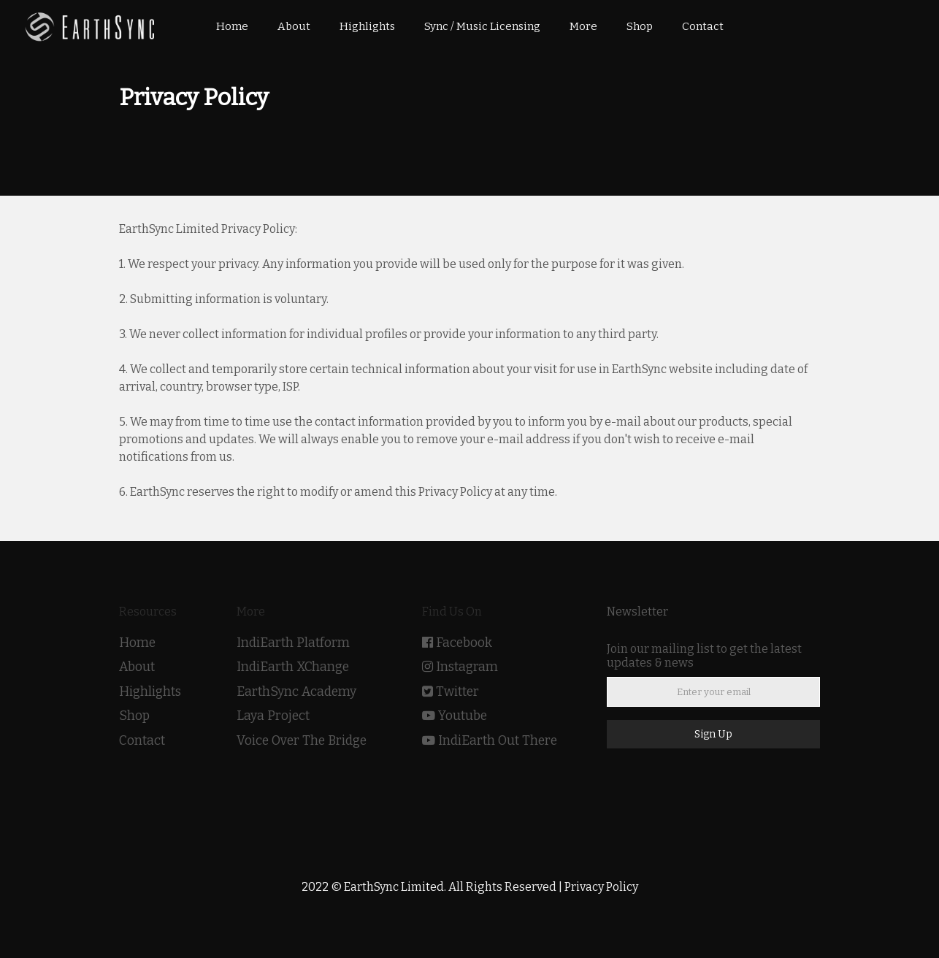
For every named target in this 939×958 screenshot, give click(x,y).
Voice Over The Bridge (302, 740)
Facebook (464, 643)
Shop (134, 716)
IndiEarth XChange (293, 667)
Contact (142, 740)
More (583, 26)
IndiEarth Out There (497, 740)
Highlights (150, 692)
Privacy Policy (601, 887)
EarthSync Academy (296, 692)
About (137, 667)
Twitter (457, 692)
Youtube (462, 716)
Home (137, 643)
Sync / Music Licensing (482, 26)
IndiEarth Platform (293, 643)
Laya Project (273, 716)
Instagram (467, 667)
